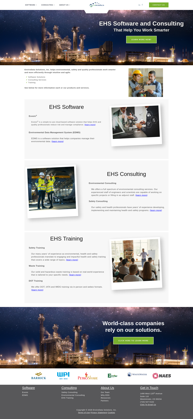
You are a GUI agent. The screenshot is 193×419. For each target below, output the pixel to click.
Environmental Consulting (73, 395)
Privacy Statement (99, 413)
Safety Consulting (69, 392)
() (90, 125)
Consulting (47, 5)
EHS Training (67, 398)
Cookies (111, 413)
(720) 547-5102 (147, 402)
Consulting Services (37, 80)
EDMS (25, 395)
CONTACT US (159, 5)
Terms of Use (84, 413)
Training (32, 82)
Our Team (105, 392)
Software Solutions (36, 77)
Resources (105, 398)
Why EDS (105, 395)
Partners (105, 401)
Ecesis (25, 392)
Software (30, 5)
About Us (64, 5)
